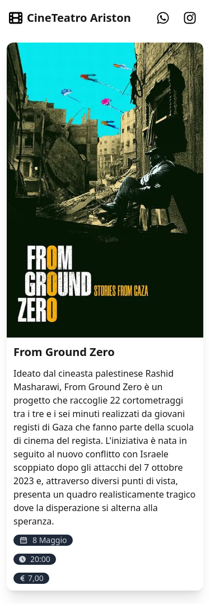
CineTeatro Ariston (70, 17)
